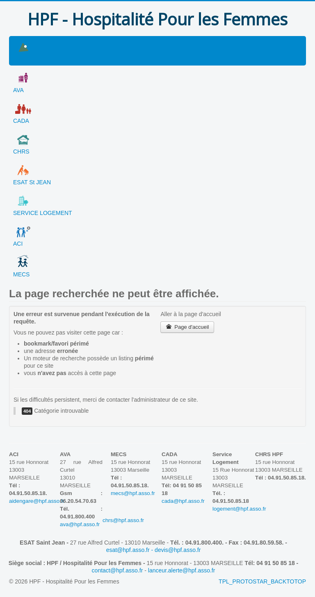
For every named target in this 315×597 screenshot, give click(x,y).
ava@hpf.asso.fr (80, 524)
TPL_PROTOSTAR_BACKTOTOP (262, 581)
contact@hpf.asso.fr (117, 570)
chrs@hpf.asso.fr (141, 520)
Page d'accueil (187, 327)
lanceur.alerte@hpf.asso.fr (181, 570)
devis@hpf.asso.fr (178, 550)
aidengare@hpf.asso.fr (36, 501)
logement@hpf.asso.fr (239, 509)
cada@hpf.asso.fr (183, 501)
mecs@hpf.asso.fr (133, 493)
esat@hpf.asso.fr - (130, 550)
